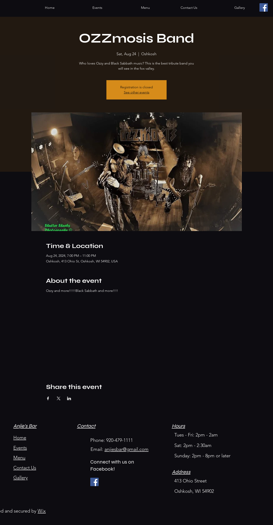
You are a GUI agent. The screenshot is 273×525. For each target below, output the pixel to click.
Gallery (20, 478)
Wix (42, 511)
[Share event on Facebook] (48, 398)
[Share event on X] (59, 398)
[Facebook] (263, 7)
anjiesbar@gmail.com (126, 449)
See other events (136, 92)
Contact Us (24, 468)
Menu (19, 458)
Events (20, 448)
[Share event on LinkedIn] (69, 398)
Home (19, 438)
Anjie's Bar (25, 426)
